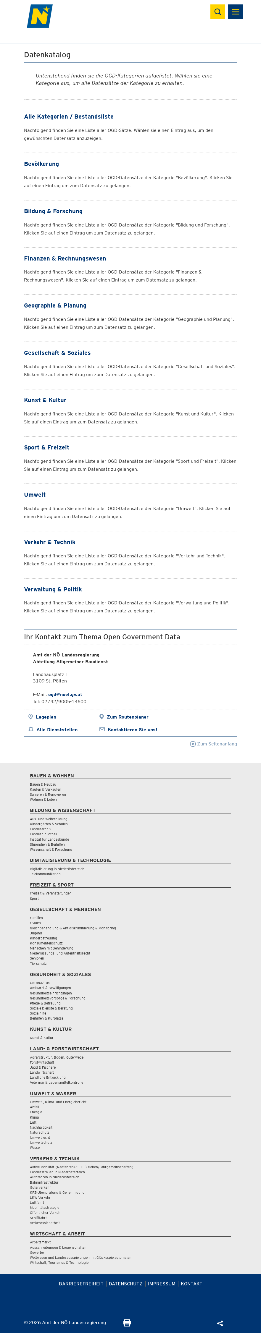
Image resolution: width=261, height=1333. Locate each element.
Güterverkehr (40, 1187)
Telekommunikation (45, 874)
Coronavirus (40, 983)
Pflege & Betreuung (45, 1003)
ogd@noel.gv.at (65, 694)
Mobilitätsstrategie (44, 1207)
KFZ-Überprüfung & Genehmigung (57, 1192)
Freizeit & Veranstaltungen (51, 893)
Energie (36, 1112)
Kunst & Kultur (42, 1038)
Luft (33, 1122)
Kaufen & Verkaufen (45, 789)
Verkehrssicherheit (45, 1223)
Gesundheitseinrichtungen (51, 993)
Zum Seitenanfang (213, 744)
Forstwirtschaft (42, 1062)
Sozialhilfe (38, 1013)
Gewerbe (37, 1252)
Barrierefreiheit (81, 1284)
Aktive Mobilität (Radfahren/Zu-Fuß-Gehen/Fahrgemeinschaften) (82, 1167)
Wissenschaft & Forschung (51, 849)
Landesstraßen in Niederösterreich (57, 1172)
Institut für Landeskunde (49, 839)
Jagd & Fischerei (43, 1067)
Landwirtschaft (42, 1072)
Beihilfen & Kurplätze (46, 1018)
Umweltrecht (40, 1137)
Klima (34, 1117)
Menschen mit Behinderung (51, 948)
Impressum (161, 1284)
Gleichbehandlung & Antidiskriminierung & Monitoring (73, 928)
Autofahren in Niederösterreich (54, 1177)
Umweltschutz (41, 1142)
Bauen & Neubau (43, 784)
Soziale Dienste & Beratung (51, 1008)
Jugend (36, 933)
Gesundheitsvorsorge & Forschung (58, 998)
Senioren (37, 958)
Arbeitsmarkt (40, 1242)
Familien (36, 917)
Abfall (34, 1107)
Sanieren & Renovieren (48, 794)
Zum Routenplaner (128, 717)
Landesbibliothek (43, 834)
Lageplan (46, 717)
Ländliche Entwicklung (48, 1077)
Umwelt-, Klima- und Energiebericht (58, 1102)
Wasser (35, 1147)
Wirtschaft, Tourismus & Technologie (59, 1262)
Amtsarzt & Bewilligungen (50, 988)
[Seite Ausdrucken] (127, 1325)
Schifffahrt (38, 1218)
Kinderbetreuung (43, 938)
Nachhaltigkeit (41, 1127)
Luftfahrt (37, 1202)
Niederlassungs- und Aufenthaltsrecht (60, 953)
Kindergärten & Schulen (49, 824)
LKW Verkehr (40, 1197)
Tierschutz (38, 963)
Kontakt (191, 1284)
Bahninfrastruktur (44, 1182)
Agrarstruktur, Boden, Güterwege (56, 1057)
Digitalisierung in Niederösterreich (57, 869)
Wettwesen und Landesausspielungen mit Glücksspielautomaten (80, 1257)
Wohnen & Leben (43, 799)
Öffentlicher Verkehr (46, 1212)
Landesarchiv (40, 829)
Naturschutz (39, 1132)
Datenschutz (126, 1284)
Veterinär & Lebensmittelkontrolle (56, 1082)
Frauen (35, 923)
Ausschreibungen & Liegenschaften (58, 1247)
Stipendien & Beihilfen (47, 844)
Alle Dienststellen (57, 729)
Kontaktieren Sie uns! (132, 729)
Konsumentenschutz (46, 943)
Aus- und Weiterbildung (48, 819)
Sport (34, 898)
